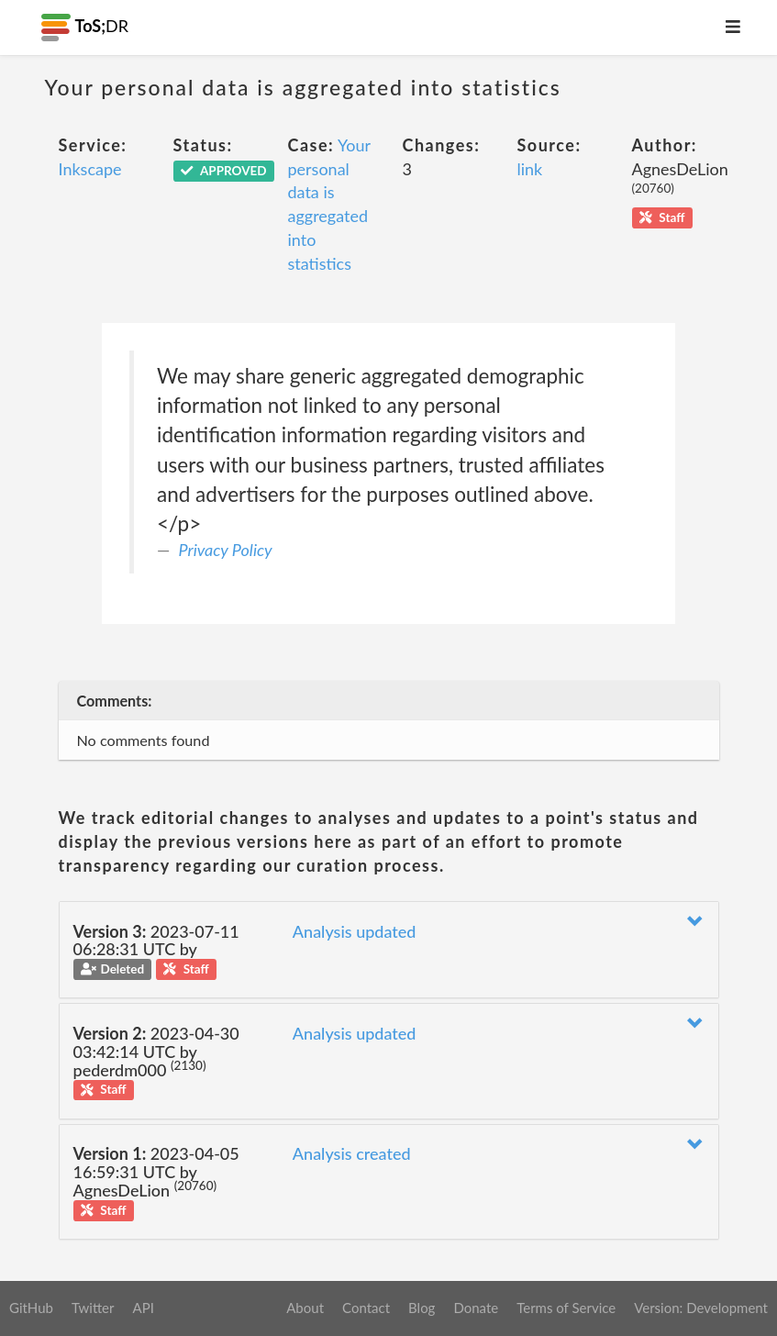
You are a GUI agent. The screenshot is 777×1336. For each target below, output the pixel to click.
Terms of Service (566, 1307)
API (142, 1307)
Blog (421, 1307)
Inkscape (90, 169)
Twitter (93, 1307)
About (305, 1307)
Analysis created (352, 1153)
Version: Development (701, 1307)
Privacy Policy (225, 550)
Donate (475, 1307)
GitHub (31, 1307)
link (530, 169)
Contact (366, 1307)
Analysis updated (354, 931)
